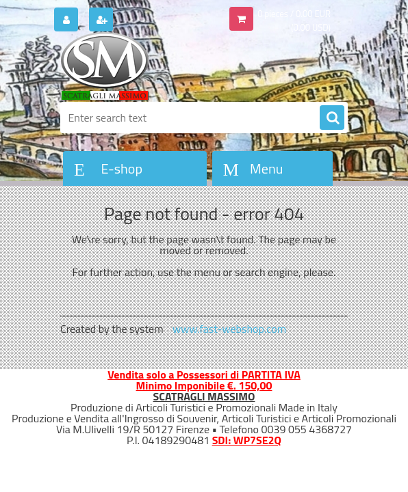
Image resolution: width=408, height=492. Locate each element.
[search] (332, 118)
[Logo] (154, 66)
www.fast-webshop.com (229, 328)
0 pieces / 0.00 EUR (294, 13)
